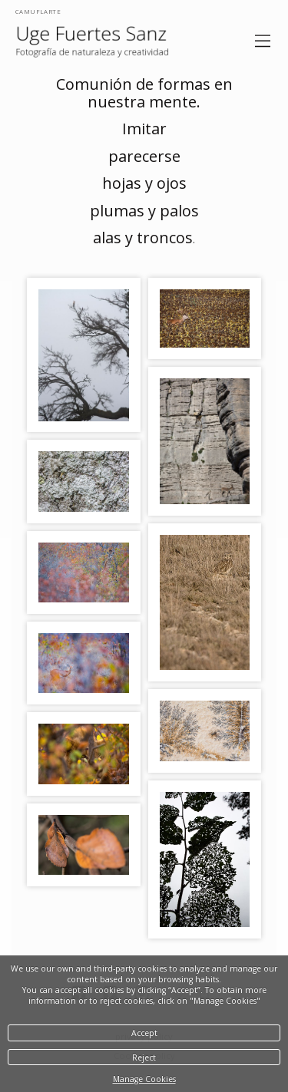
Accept (144, 1033)
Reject (144, 1057)
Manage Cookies (144, 1079)
